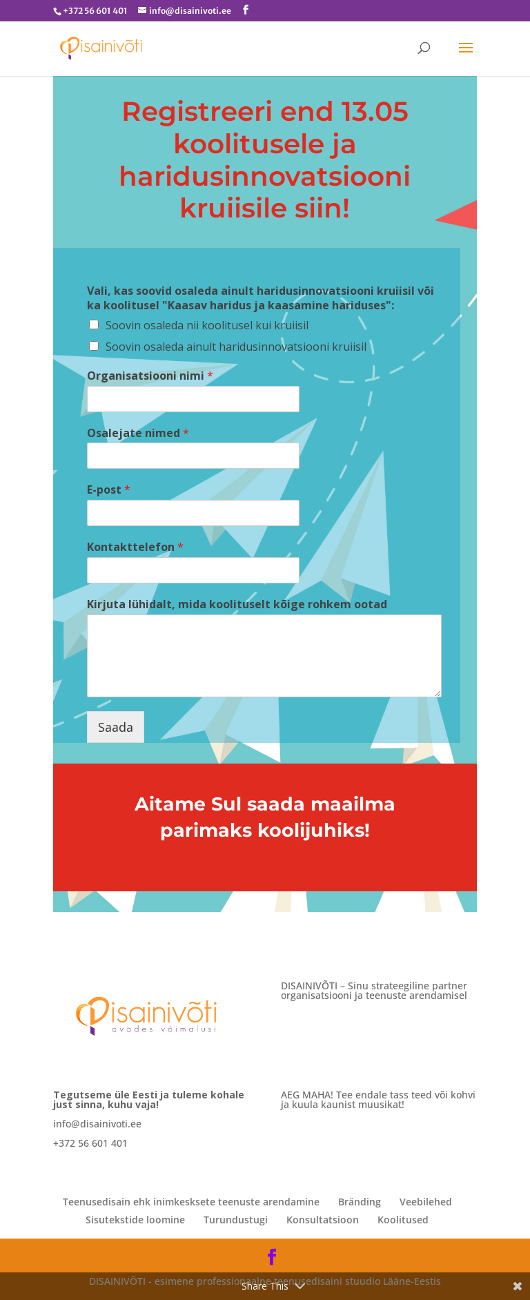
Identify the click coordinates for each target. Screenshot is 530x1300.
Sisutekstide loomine (135, 1219)
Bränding (359, 1201)
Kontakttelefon (135, 547)
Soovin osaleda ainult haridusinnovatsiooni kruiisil (236, 346)
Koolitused (403, 1219)
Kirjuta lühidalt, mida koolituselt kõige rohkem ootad (237, 604)
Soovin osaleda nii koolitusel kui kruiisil (207, 325)
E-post (108, 490)
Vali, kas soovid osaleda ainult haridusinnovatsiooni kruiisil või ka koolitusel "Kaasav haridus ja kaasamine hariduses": (260, 298)
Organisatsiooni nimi (150, 376)
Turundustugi (236, 1219)
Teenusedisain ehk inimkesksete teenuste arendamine (191, 1201)
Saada (115, 727)
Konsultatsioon (322, 1219)
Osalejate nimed (138, 433)
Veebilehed (426, 1201)
